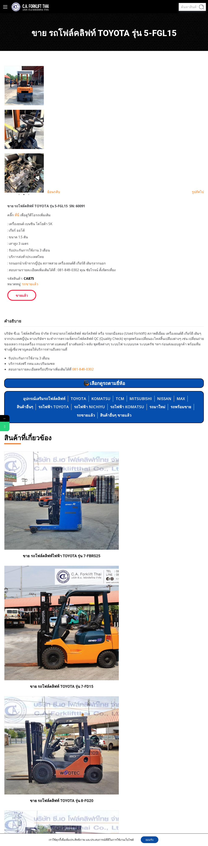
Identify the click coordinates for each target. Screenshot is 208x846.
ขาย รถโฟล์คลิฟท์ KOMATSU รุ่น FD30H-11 (155, 652)
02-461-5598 (149, 771)
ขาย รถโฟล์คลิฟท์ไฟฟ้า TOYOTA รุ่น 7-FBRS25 (52, 540)
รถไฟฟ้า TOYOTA (53, 406)
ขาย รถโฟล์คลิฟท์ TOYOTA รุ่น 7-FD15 (155, 554)
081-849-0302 (83, 369)
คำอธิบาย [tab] (12, 321)
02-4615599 (168, 771)
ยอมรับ (149, 839)
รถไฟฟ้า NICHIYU (89, 406)
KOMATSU (100, 398)
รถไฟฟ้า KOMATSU (127, 406)
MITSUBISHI (140, 398)
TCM (120, 398)
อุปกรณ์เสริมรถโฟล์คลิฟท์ (44, 398)
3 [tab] (29, 194)
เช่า (114, 709)
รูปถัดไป (198, 191)
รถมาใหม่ (157, 406)
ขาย (114, 701)
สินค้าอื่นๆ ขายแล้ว (115, 415)
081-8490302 (130, 771)
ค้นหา (201, 7)
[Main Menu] (5, 7)
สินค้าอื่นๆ (25, 406)
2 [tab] (24, 194)
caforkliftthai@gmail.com (139, 796)
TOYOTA (78, 398)
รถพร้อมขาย (181, 406)
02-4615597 (132, 779)
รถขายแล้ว (30, 284)
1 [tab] (19, 194)
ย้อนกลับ (53, 191)
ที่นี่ (17, 215)
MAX (181, 398)
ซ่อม (115, 717)
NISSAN (164, 398)
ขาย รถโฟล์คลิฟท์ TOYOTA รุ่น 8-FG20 (52, 652)
